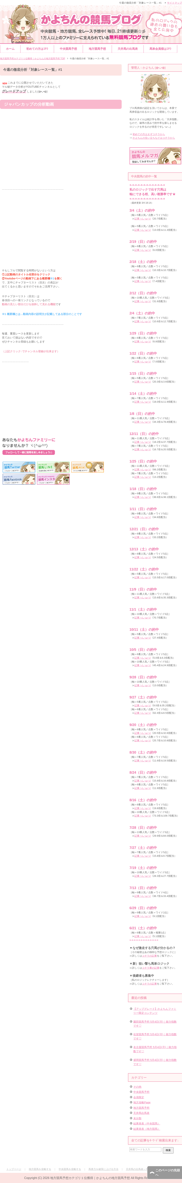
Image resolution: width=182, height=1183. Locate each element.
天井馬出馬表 (141, 1112)
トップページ (13, 1169)
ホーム (10, 48)
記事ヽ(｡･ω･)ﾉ (142, 218)
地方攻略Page (141, 1102)
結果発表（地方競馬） (146, 1128)
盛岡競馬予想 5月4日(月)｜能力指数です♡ (154, 1062)
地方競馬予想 (97, 48)
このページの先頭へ (167, 1172)
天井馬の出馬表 (128, 48)
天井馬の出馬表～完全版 (139, 1169)
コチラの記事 (149, 955)
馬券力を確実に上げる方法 (103, 1169)
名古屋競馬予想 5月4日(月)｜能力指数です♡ (154, 1049)
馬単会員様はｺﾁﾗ (160, 48)
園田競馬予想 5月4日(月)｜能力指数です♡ (154, 1023)
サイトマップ (174, 2)
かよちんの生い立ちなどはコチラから (154, 137)
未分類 (137, 1118)
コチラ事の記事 (150, 967)
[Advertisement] (61, 399)
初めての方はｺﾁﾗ (37, 48)
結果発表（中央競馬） (146, 1123)
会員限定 (138, 1097)
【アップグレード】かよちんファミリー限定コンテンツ (154, 1010)
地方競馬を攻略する (40, 1169)
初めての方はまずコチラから (149, 134)
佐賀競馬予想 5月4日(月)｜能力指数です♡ (154, 1036)
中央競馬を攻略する (70, 1169)
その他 (137, 1086)
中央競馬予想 (68, 48)
